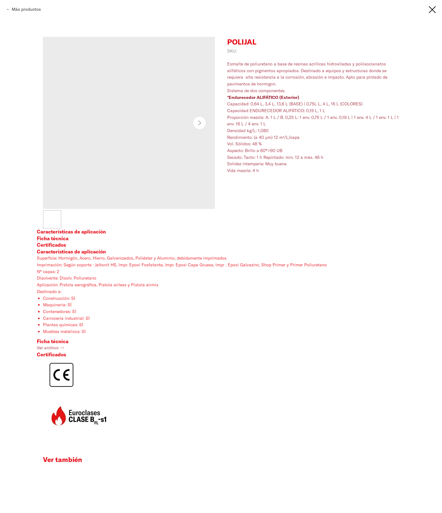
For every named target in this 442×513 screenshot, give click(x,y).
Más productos (26, 9)
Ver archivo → (50, 347)
